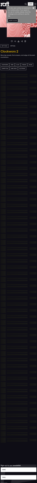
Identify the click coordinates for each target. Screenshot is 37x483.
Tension (24, 65)
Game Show (14, 68)
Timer (12, 65)
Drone (30, 65)
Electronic (22, 68)
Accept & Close (13, 20)
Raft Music (4, 46)
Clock (17, 65)
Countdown (5, 65)
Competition (5, 68)
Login (30, 4)
